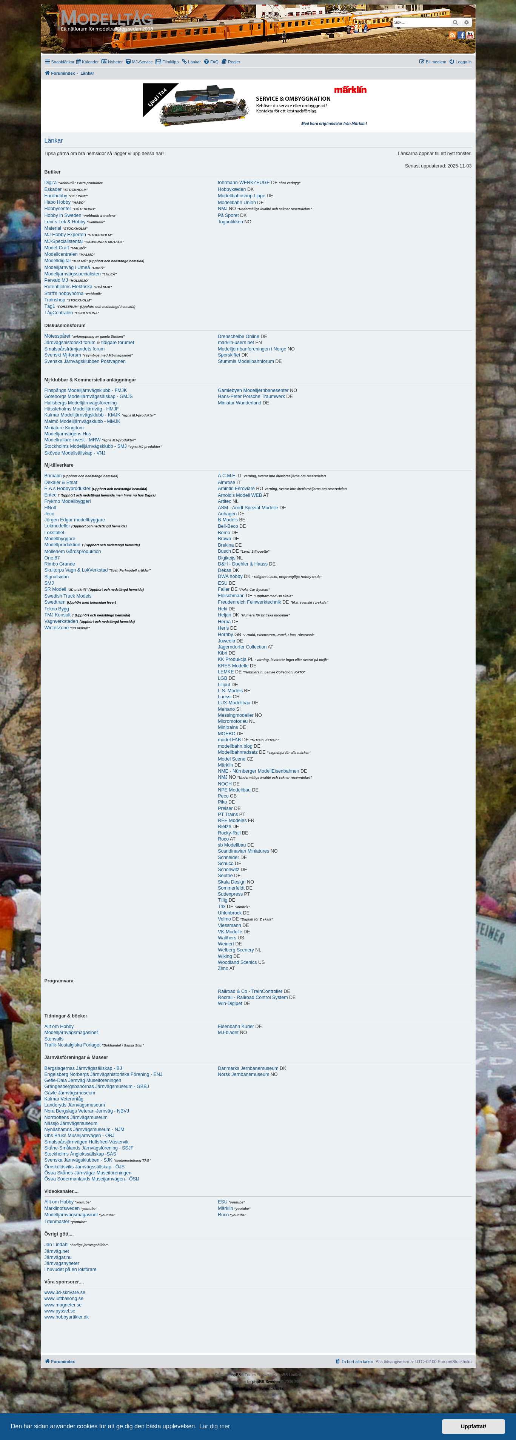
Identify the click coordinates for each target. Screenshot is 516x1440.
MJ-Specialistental (64, 241)
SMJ (49, 583)
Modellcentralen (61, 254)
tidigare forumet (117, 342)
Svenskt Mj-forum (63, 355)
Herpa (224, 621)
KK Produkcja (232, 659)
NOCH (225, 784)
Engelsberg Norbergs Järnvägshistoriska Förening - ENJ (104, 1074)
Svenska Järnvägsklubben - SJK (78, 1160)
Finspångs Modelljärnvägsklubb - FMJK (86, 390)
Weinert (226, 944)
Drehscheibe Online (238, 336)
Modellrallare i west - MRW (73, 440)
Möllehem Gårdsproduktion (73, 551)
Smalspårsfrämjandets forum (75, 349)
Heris (223, 628)
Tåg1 (50, 306)
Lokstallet (55, 532)
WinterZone (57, 627)
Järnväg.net (57, 1251)
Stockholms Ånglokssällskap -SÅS (80, 1154)
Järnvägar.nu (58, 1257)
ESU (223, 583)
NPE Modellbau (234, 790)
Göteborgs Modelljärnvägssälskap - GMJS (89, 396)
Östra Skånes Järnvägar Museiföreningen (88, 1173)
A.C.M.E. (227, 475)
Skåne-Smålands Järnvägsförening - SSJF (89, 1148)
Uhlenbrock (230, 913)
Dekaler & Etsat (61, 482)
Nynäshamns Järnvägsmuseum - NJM (85, 1129)
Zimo (223, 968)
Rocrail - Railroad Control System (253, 997)
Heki (222, 609)
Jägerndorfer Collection (242, 647)
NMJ (223, 208)
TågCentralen (59, 312)
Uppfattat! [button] (474, 1426)
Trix (221, 906)
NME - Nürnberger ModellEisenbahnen (258, 771)
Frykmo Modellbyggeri (68, 501)
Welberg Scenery (236, 950)
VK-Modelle (230, 931)
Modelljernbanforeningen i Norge (252, 349)
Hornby (225, 634)
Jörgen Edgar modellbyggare (75, 520)
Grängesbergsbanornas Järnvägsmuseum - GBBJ (97, 1086)
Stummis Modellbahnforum (246, 361)
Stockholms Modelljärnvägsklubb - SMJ (86, 446)
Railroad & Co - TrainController (250, 991)
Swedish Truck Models (68, 596)
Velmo (224, 919)
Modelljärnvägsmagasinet (71, 1032)
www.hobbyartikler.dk (67, 1317)
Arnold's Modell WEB (240, 495)
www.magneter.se (63, 1305)
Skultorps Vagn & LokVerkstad (76, 570)
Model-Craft (57, 248)
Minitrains (228, 727)
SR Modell (55, 589)
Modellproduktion (62, 544)
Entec (51, 495)
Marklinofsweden (62, 1208)
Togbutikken (230, 221)
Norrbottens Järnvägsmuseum (76, 1117)
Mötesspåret (58, 336)
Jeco (49, 513)
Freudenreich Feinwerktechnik (249, 602)
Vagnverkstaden (61, 621)
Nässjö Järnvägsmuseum (71, 1123)
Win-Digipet (230, 1003)
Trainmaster (57, 1221)
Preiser (225, 808)
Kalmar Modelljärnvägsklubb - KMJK (82, 415)
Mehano (226, 709)
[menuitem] (87, 61)
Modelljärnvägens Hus (68, 433)
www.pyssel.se (60, 1311)
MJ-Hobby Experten (65, 234)
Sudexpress (230, 894)
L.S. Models (230, 690)
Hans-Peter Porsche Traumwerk (251, 396)
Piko (222, 802)
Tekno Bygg (57, 609)
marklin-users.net (236, 342)
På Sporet (228, 215)
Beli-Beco (228, 526)
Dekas (224, 570)
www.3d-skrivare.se (65, 1292)
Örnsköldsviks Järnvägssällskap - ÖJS (85, 1167)
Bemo (224, 532)
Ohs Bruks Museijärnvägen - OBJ (80, 1135)
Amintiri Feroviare (236, 488)
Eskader (53, 189)
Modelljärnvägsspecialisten (73, 274)
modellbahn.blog (235, 746)
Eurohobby (56, 195)
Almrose (226, 482)
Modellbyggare (60, 538)
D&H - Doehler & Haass (243, 564)
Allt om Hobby (59, 1026)
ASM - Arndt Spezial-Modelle (248, 507)
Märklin (225, 765)
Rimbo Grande (60, 564)
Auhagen (227, 513)
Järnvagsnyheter (62, 1263)
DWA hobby (230, 576)
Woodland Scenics (237, 962)
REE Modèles (232, 820)
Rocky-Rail (229, 833)
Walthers (227, 938)
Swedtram (55, 602)
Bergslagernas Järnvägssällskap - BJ (83, 1068)
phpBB (235, 1375)
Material (53, 228)
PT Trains (228, 814)
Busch (224, 551)
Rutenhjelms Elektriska (68, 286)
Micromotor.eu (233, 721)
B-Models (228, 520)
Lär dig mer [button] (214, 1426)
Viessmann (229, 925)
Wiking (225, 956)
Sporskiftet (229, 355)
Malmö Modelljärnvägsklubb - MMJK (82, 421)
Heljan (224, 615)
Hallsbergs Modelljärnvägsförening (81, 403)
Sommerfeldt (231, 888)
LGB (222, 678)
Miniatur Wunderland (239, 403)
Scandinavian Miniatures (243, 851)
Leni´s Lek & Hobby (65, 221)
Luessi (224, 696)
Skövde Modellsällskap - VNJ (75, 453)
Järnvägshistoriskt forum (70, 342)
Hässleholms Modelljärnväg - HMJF (82, 409)
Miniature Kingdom (64, 427)
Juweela (226, 641)
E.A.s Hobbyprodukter (68, 488)
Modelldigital (58, 260)
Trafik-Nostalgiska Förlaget (73, 1045)
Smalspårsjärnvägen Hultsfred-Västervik (87, 1142)
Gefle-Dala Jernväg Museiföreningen (83, 1080)
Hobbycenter (58, 208)
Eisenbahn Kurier (236, 1026)
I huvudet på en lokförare (71, 1269)
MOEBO (227, 733)
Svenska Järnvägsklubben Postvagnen (85, 361)
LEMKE (226, 672)
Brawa (224, 538)
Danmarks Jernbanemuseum (248, 1068)
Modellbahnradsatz (238, 752)
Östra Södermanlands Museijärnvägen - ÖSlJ (92, 1179)
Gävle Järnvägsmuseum (70, 1093)
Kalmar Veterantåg (64, 1099)
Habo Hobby (58, 202)
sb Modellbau (232, 845)
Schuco (226, 863)
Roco (223, 839)
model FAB (229, 739)
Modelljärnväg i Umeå (67, 267)
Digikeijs (227, 558)
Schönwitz (228, 869)
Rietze (224, 826)
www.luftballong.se (64, 1298)
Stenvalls (54, 1039)
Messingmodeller (235, 715)
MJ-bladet (228, 1032)
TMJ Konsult (58, 615)
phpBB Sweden (266, 1382)
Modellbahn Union (237, 202)
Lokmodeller (57, 526)
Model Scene (231, 759)
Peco (223, 796)
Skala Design (232, 882)
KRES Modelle (233, 666)
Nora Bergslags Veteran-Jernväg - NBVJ (87, 1111)
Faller (224, 589)
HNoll (50, 507)
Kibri (222, 653)
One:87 (52, 558)
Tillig (222, 900)
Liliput (224, 684)
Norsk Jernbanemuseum (243, 1074)
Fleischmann (231, 595)
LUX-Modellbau (234, 702)
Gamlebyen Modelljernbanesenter (253, 390)
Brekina (226, 545)
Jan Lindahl (57, 1244)
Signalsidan (57, 576)
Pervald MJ (56, 280)
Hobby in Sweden (63, 215)
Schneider (228, 857)
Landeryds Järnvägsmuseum (75, 1105)
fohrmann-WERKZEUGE (244, 182)
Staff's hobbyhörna (64, 293)
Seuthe (225, 875)
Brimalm (53, 475)
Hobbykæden (232, 189)
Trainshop (55, 300)
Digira (51, 182)
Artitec (224, 501)
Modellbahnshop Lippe (241, 195)
